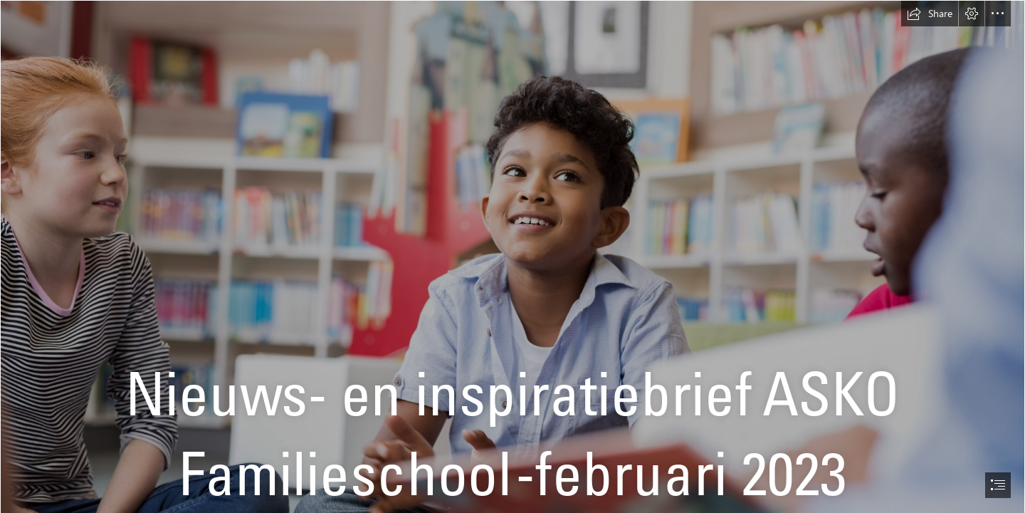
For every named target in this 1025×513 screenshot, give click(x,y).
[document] (512, 256)
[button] (929, 13)
